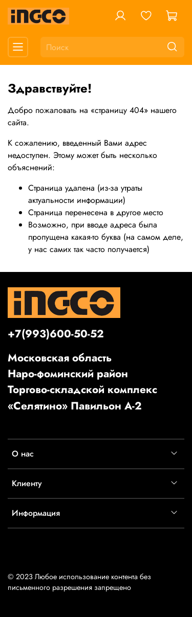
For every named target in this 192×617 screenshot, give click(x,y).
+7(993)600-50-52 (56, 333)
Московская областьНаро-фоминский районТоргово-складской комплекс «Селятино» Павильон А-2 (82, 382)
